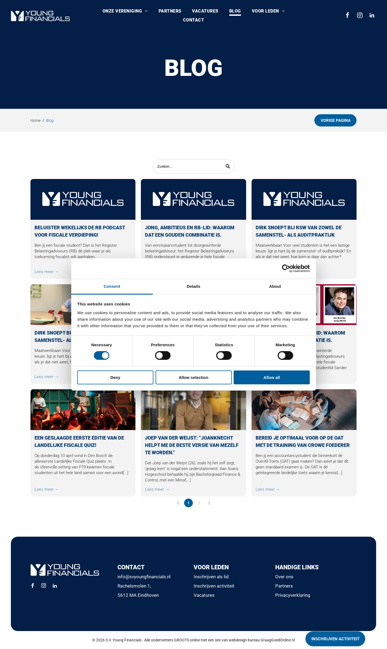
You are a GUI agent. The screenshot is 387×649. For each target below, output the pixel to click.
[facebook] (347, 16)
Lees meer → (47, 271)
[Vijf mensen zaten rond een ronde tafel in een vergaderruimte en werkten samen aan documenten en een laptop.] (304, 409)
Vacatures (204, 595)
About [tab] (275, 286)
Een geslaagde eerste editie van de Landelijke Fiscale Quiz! (79, 441)
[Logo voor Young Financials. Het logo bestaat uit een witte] (193, 199)
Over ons (284, 576)
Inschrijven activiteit (214, 586)
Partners (284, 586)
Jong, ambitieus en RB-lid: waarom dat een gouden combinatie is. (189, 231)
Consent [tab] (112, 286)
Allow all (272, 377)
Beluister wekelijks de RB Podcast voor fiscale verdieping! (80, 231)
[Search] (193, 166)
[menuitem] (125, 11)
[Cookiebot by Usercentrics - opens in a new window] (286, 268)
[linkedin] (372, 16)
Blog (50, 120)
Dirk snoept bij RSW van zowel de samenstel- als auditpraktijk (299, 231)
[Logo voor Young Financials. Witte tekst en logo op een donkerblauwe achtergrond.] (83, 199)
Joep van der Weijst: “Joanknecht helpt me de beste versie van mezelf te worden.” (192, 445)
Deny (115, 377)
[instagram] (360, 16)
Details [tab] (193, 286)
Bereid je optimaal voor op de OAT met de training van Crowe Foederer (303, 441)
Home (35, 120)
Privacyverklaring (292, 595)
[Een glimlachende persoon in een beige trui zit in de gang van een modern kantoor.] (193, 409)
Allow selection (193, 377)
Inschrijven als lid (211, 576)
